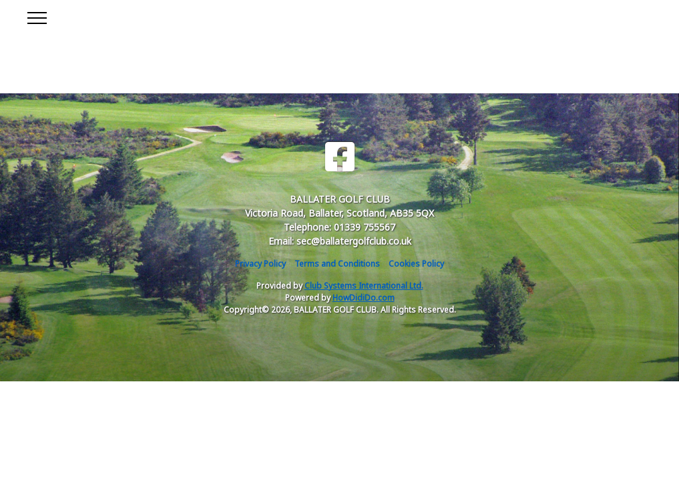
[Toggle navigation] (36, 16)
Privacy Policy (260, 263)
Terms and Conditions (337, 263)
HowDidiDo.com (363, 297)
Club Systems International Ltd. (363, 285)
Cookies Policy (416, 263)
